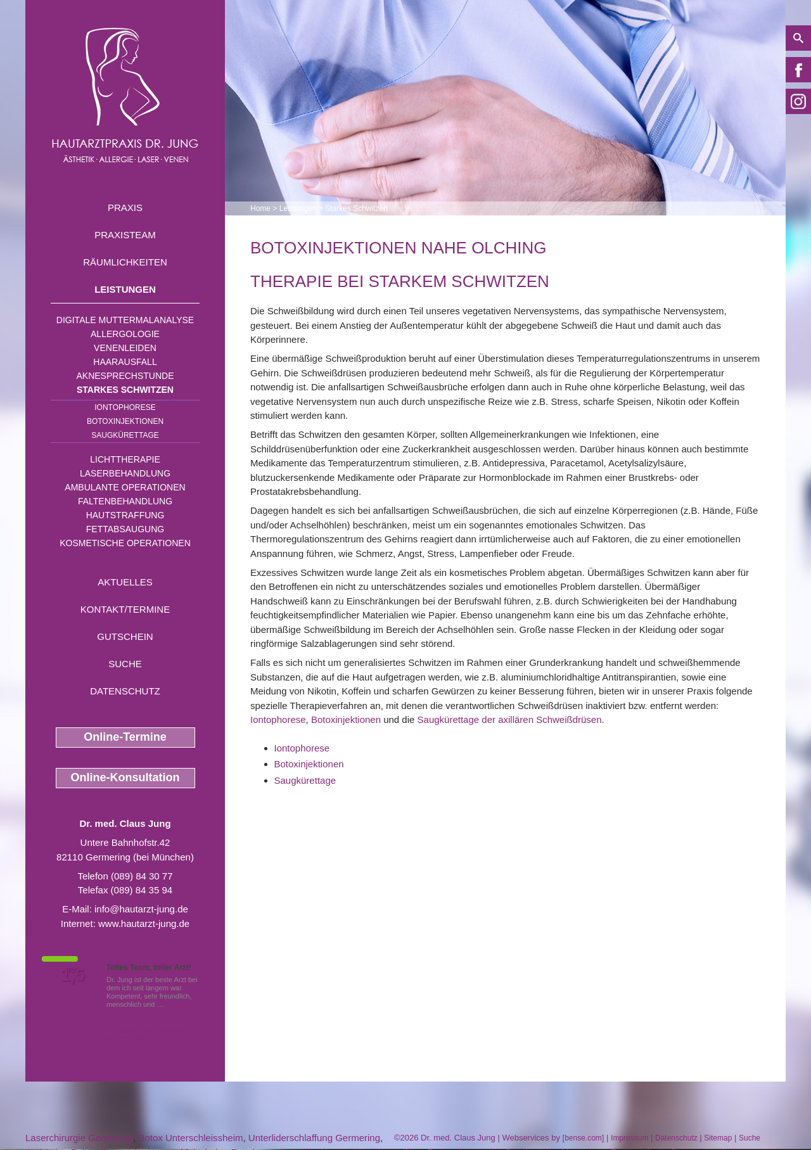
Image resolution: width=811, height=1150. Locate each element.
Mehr (174, 1004)
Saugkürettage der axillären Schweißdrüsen (510, 719)
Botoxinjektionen (125, 421)
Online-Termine (125, 737)
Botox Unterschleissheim (190, 1137)
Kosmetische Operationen (125, 543)
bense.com (583, 1138)
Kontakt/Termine (125, 609)
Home (260, 208)
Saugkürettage (124, 435)
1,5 (73, 975)
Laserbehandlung (125, 473)
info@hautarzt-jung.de (141, 909)
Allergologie (125, 334)
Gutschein (125, 636)
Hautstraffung (125, 515)
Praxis (125, 207)
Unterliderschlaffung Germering (314, 1137)
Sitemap (718, 1138)
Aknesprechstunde (125, 376)
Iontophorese (124, 407)
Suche (125, 663)
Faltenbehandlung (125, 501)
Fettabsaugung (125, 529)
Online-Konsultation (125, 777)
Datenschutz (125, 691)
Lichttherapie (125, 459)
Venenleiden (125, 348)
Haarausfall (124, 362)
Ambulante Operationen (125, 487)
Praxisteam (125, 234)
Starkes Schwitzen (125, 390)
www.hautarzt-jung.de (143, 923)
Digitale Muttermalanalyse (125, 320)
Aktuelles (125, 582)
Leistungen (125, 289)
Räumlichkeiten (125, 262)
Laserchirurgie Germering (79, 1137)
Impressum (629, 1138)
